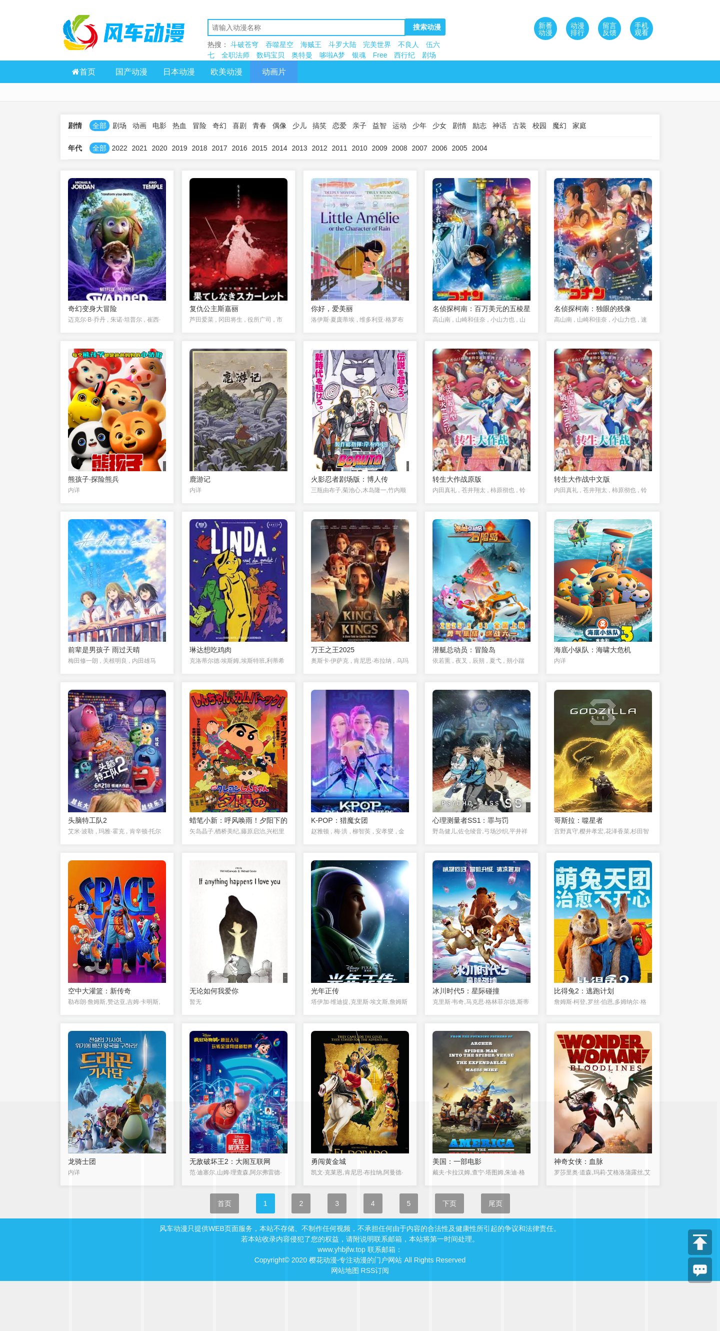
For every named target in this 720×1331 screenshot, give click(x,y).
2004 (479, 148)
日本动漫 (179, 72)
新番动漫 (545, 29)
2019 (179, 148)
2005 (459, 148)
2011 (339, 148)
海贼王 (311, 45)
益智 (379, 126)
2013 (299, 148)
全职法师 (236, 55)
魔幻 (559, 126)
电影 (159, 126)
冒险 (199, 126)
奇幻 (219, 126)
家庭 (579, 126)
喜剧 (239, 126)
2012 (319, 148)
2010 (359, 148)
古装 (519, 126)
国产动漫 (132, 72)
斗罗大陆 (342, 45)
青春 (259, 126)
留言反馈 (609, 29)
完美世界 (377, 45)
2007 (419, 148)
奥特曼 (302, 55)
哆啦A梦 (332, 55)
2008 (399, 148)
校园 (539, 126)
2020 (159, 148)
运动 (399, 126)
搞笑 (319, 126)
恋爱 (339, 126)
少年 (419, 126)
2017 (219, 148)
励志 (479, 126)
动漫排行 (577, 29)
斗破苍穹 (244, 45)
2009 (379, 148)
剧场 (429, 55)
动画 (139, 126)
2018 (199, 148)
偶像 (279, 126)
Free (380, 55)
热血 (179, 126)
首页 (84, 72)
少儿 (299, 126)
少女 (439, 126)
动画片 (274, 72)
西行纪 (404, 55)
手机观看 (641, 29)
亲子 (359, 126)
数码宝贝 (270, 55)
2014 (279, 148)
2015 (259, 148)
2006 (439, 148)
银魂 (359, 55)
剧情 (459, 126)
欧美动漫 (226, 72)
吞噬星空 (280, 45)
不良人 (408, 45)
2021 (139, 148)
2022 (119, 148)
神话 (499, 126)
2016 (239, 148)
